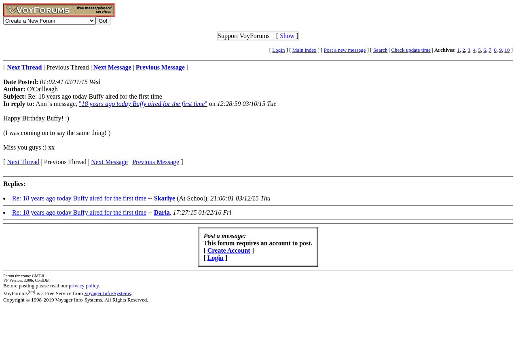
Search (380, 50)
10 (507, 50)
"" (143, 103)
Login (278, 50)
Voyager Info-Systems (107, 293)
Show (287, 35)
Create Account (228, 250)
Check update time (410, 50)
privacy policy (84, 286)
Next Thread (23, 161)
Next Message (109, 161)
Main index (304, 50)
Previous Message (155, 161)
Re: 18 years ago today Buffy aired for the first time (79, 198)
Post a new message (345, 50)
